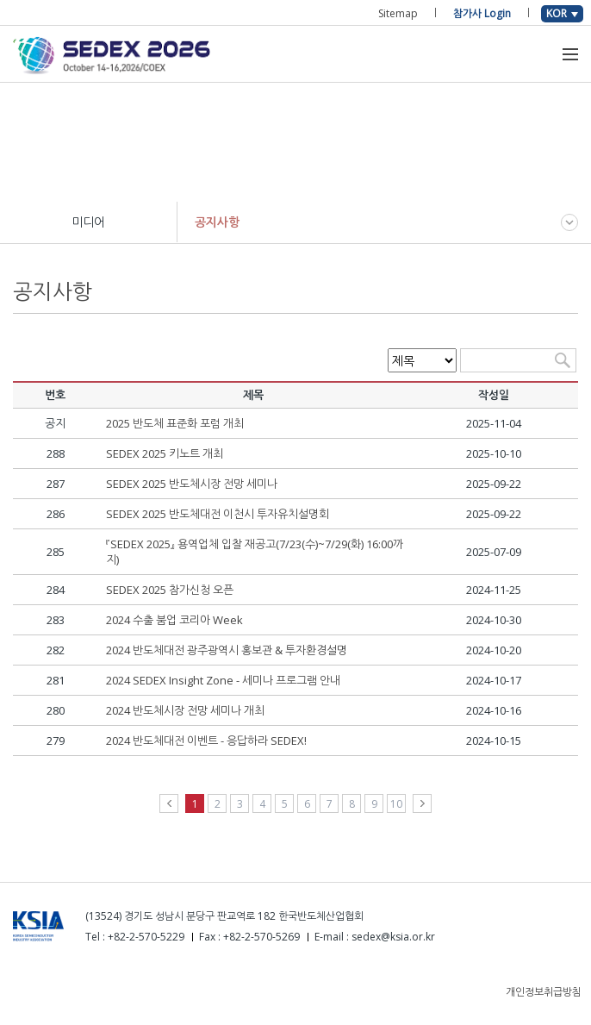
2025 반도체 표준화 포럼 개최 (175, 423)
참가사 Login (482, 13)
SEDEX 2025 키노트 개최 (164, 453)
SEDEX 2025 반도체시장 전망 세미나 (191, 483)
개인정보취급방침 (544, 991)
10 (396, 804)
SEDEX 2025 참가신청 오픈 (169, 589)
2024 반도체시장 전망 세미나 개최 (185, 710)
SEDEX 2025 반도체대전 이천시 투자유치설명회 (217, 514)
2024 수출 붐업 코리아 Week (174, 620)
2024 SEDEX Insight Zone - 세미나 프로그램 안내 (223, 680)
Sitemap (398, 13)
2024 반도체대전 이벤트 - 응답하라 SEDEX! (206, 740)
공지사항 (217, 222)
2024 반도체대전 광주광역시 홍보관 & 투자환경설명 (226, 650)
